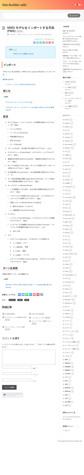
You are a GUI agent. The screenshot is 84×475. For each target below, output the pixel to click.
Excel (66, 200)
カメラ (67, 359)
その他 (67, 348)
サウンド (67, 369)
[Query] (34, 15)
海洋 (69, 124)
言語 (66, 429)
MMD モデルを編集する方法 (23, 84)
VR (66, 316)
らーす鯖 (70, 118)
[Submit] (74, 15)
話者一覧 (69, 62)
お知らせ (67, 345)
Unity (66, 302)
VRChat (67, 320)
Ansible (67, 172)
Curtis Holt (38, 345)
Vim (66, 309)
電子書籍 (67, 433)
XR (66, 337)
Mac (66, 239)
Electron (67, 196)
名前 (35, 399)
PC (66, 267)
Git (66, 207)
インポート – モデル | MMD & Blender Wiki (21, 115)
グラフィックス (69, 362)
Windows (68, 330)
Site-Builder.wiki (14, 5)
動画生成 (67, 394)
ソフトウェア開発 (70, 373)
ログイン (67, 461)
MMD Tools (8, 102)
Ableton (67, 154)
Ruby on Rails (69, 285)
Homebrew (68, 218)
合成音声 (67, 404)
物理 (66, 415)
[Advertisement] (42, 37)
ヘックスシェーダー (41, 349)
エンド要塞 (71, 137)
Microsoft (68, 249)
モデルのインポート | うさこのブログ (19, 133)
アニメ (67, 352)
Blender (13, 65)
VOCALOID (68, 313)
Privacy (9, 427)
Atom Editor (68, 175)
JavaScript (68, 228)
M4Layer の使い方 (70, 81)
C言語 (67, 186)
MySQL (67, 256)
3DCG (66, 151)
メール (35, 406)
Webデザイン (69, 327)
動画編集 (67, 397)
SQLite (67, 295)
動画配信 (67, 401)
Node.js (67, 263)
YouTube (67, 341)
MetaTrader (68, 246)
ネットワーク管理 (70, 380)
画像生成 (67, 422)
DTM (66, 189)
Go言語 (67, 214)
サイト (35, 412)
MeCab (67, 242)
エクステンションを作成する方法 (15, 349)
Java (66, 225)
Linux (66, 232)
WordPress (68, 334)
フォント (67, 383)
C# (66, 182)
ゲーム (67, 366)
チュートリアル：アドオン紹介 (15, 359)
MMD (20, 331)
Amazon (67, 165)
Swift (66, 299)
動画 (66, 390)
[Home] (8, 65)
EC (66, 193)
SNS (66, 288)
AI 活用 (10, 345)
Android (67, 168)
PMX (27, 331)
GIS (66, 203)
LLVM (66, 235)
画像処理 (67, 419)
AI (65, 161)
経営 (66, 426)
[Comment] (28, 388)
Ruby (66, 281)
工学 (66, 408)
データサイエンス (70, 376)
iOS (66, 221)
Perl (66, 270)
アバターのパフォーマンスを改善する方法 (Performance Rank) (72, 69)
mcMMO (70, 113)
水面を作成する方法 (71, 75)
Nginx (66, 260)
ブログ (67, 387)
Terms (13, 427)
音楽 (66, 436)
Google (67, 210)
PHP (66, 274)
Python (67, 277)
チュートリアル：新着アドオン (41, 353)
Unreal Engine (69, 306)
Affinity (67, 158)
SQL (66, 292)
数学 (66, 412)
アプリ (67, 355)
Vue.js (67, 323)
